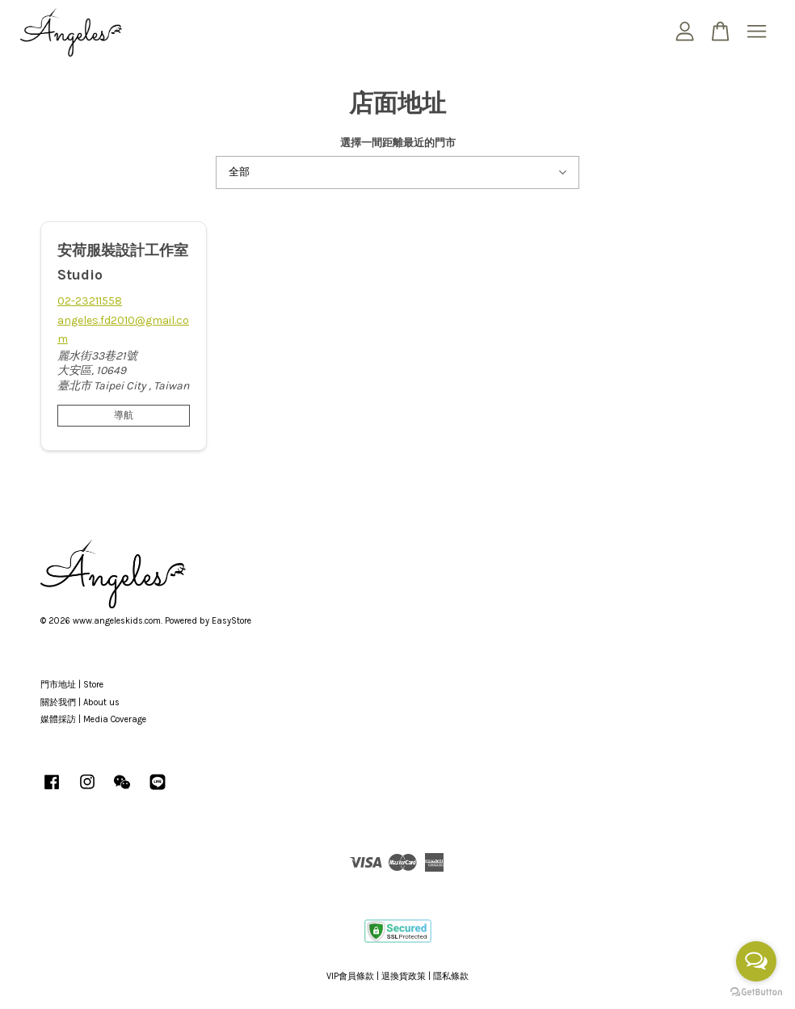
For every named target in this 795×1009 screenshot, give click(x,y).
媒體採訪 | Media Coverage (93, 719)
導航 (123, 415)
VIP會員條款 (350, 976)
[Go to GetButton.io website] (756, 992)
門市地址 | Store (71, 684)
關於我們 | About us (80, 702)
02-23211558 (89, 301)
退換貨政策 (403, 976)
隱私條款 (451, 976)
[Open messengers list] (756, 961)
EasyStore (231, 621)
